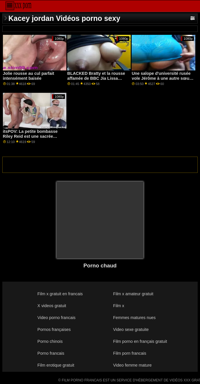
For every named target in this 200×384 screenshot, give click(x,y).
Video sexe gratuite (131, 329)
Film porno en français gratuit (140, 341)
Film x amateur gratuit (133, 293)
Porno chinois (50, 341)
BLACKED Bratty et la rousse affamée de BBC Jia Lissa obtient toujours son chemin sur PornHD (96, 80)
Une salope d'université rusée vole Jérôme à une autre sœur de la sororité (161, 78)
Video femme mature (132, 365)
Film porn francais (129, 353)
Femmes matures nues (134, 317)
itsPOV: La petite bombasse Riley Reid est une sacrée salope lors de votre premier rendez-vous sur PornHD (31, 138)
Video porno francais (56, 317)
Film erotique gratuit (55, 365)
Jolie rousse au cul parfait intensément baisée (28, 76)
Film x (118, 305)
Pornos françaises (54, 329)
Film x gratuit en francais (60, 293)
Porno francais (50, 353)
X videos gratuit (51, 305)
